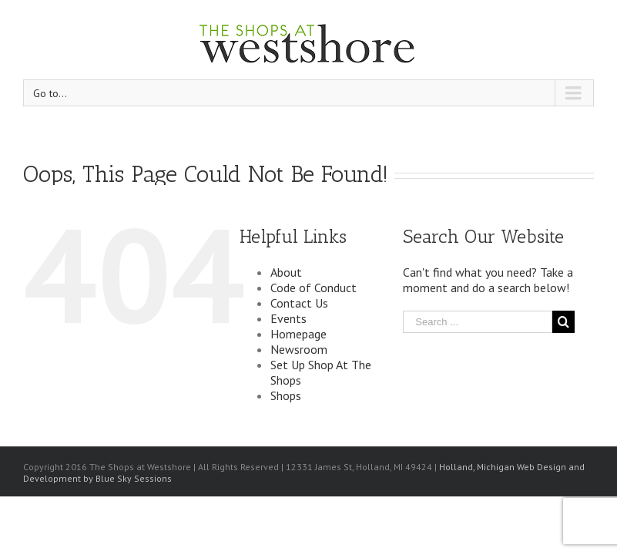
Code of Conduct (313, 287)
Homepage (298, 333)
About (286, 272)
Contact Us (299, 303)
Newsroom (298, 349)
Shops (285, 395)
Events (288, 318)
